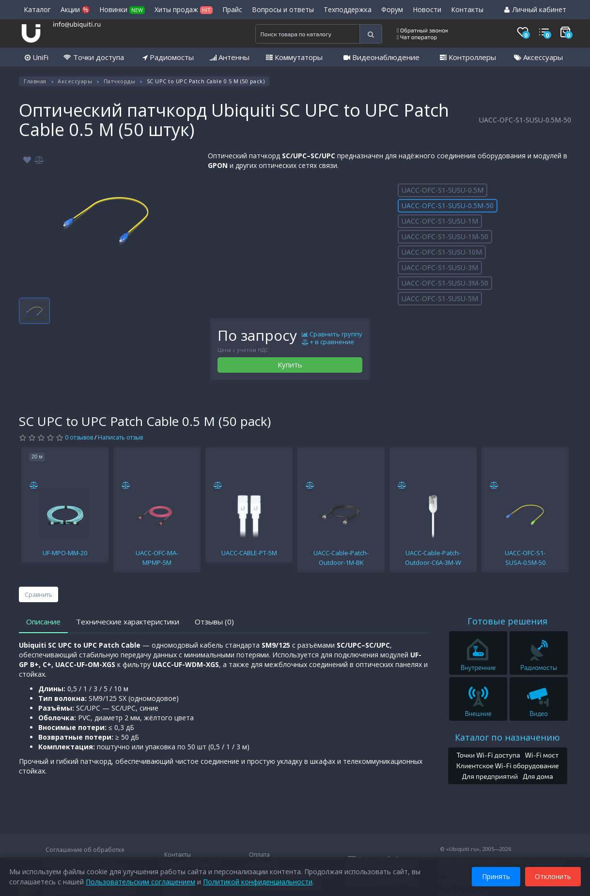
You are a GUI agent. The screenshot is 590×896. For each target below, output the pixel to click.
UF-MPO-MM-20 (65, 552)
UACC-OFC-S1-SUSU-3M (440, 267)
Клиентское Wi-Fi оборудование (507, 765)
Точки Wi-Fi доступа (488, 755)
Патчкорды (120, 81)
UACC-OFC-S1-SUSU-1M (440, 221)
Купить (290, 364)
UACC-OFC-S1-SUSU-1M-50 (445, 236)
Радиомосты (168, 57)
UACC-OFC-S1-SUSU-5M (440, 298)
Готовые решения (507, 621)
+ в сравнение (328, 342)
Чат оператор (417, 36)
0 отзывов (79, 437)
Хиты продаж (184, 9)
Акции (75, 9)
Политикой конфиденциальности (258, 881)
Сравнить (38, 595)
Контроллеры (468, 57)
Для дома (538, 776)
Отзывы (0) (214, 621)
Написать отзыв (120, 437)
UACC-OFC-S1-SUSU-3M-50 (445, 283)
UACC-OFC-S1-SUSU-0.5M (442, 190)
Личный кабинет (535, 9)
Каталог (37, 9)
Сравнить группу (332, 334)
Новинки (122, 9)
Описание (43, 621)
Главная (35, 81)
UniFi (36, 57)
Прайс (232, 9)
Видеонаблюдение (381, 57)
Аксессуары (538, 57)
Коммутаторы (294, 57)
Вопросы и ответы (283, 9)
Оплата (259, 854)
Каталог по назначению (507, 737)
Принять (495, 876)
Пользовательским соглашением (141, 881)
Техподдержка (348, 9)
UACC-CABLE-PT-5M (249, 552)
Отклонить (552, 876)
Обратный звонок (423, 30)
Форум (392, 9)
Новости (427, 9)
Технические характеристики (127, 621)
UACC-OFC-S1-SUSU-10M (442, 252)
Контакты (467, 9)
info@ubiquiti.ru (77, 24)
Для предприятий (490, 776)
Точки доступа (93, 57)
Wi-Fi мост (542, 755)
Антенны (229, 57)
